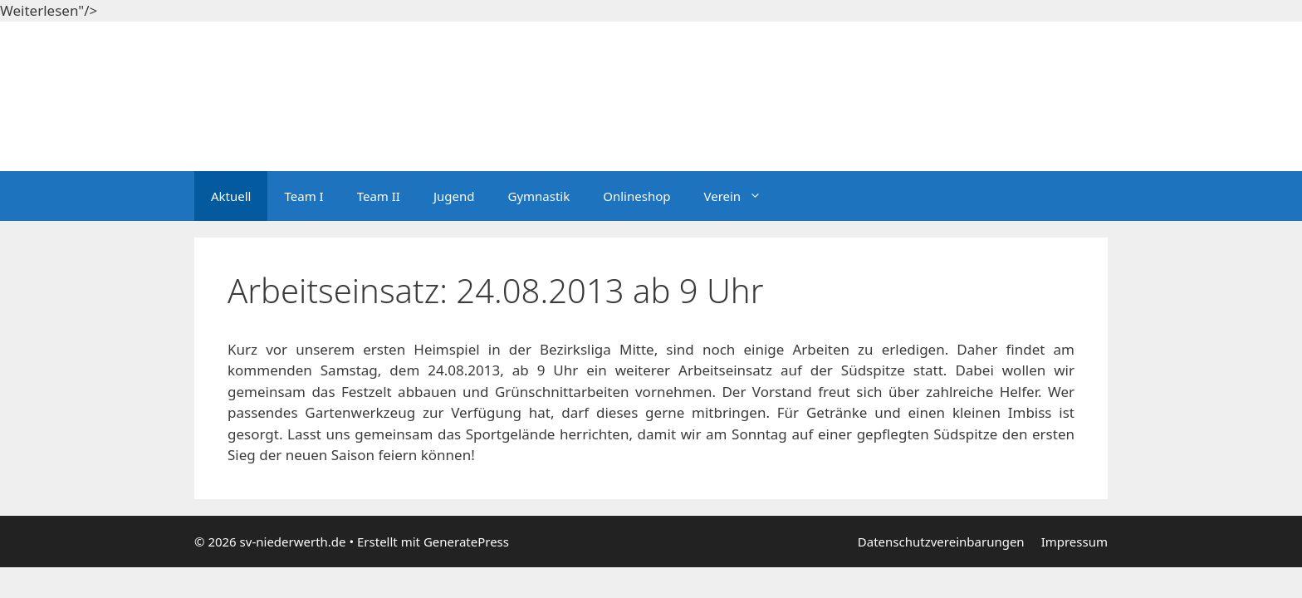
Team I (303, 196)
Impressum (1074, 541)
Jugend (454, 196)
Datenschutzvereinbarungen (941, 541)
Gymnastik (538, 196)
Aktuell (231, 196)
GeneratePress (466, 541)
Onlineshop (636, 196)
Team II (378, 196)
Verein (740, 196)
